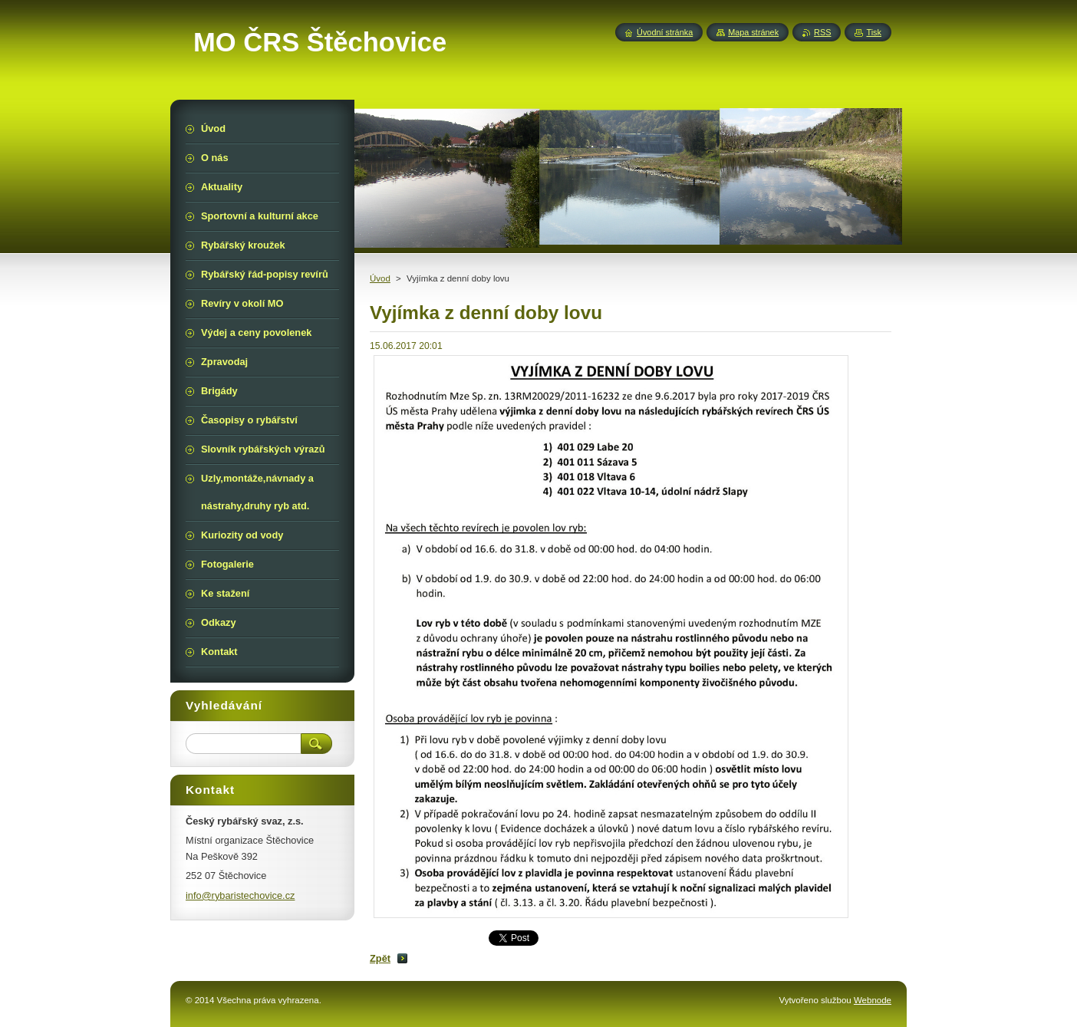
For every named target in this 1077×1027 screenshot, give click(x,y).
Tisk (873, 32)
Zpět (380, 958)
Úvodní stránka (665, 32)
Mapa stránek (753, 32)
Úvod (380, 278)
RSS (822, 32)
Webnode (872, 1000)
